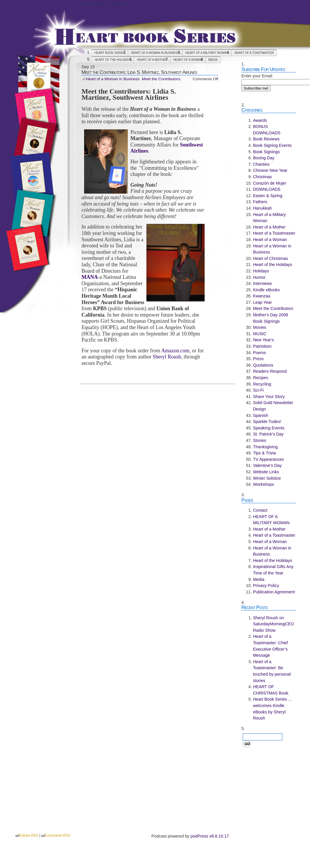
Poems (259, 352)
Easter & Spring (267, 195)
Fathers (260, 201)
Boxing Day (263, 158)
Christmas (262, 176)
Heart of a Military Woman (269, 217)
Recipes (260, 377)
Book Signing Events (272, 145)
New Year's (263, 340)
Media (213, 59)
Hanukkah (262, 208)
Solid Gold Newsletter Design (273, 405)
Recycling (262, 384)
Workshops (263, 484)
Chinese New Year (270, 170)
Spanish (260, 415)
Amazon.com (175, 351)
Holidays (261, 271)
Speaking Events (268, 428)
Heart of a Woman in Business (155, 52)
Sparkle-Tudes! (267, 421)
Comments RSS (57, 835)
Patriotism (262, 346)
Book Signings (266, 151)
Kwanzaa (261, 296)
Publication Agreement (274, 592)
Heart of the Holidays (113, 59)
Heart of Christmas (270, 258)
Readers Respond (270, 371)
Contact (260, 510)
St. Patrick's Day (268, 434)
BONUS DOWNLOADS (266, 129)
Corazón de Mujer (269, 183)
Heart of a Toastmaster (254, 52)
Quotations (263, 365)
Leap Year (262, 302)
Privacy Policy (266, 585)
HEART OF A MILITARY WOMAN (207, 52)
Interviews (262, 283)
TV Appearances (268, 459)
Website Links (266, 472)
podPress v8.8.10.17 (209, 836)
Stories (259, 440)
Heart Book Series (103, 3)
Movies (259, 327)
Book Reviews (266, 139)
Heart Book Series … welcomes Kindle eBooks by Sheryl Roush (272, 708)
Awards (260, 120)
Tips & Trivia (264, 453)
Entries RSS (28, 835)
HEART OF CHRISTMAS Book (270, 689)
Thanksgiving (265, 447)
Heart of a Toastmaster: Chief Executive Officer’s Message (270, 646)
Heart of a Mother (152, 59)
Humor (259, 277)
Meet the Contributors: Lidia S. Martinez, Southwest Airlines (139, 72)
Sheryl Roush (167, 357)
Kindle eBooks (266, 290)
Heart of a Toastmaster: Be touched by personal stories (272, 671)
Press (258, 358)
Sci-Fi (258, 390)
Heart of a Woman (188, 59)
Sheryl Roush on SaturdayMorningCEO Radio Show (273, 624)
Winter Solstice (267, 478)
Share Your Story (269, 396)
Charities (261, 164)
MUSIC (259, 333)
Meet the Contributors (161, 79)
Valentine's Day (267, 465)
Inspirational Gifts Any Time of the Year (273, 569)
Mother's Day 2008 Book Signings (270, 318)
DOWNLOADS (266, 189)
